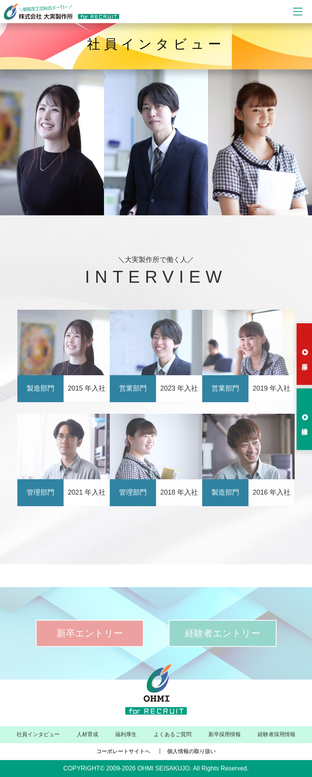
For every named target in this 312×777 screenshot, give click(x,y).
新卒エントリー (90, 642)
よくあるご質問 (172, 734)
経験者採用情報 (276, 734)
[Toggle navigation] (297, 11)
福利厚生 (126, 734)
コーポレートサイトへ (123, 751)
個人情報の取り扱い (191, 751)
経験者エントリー (222, 642)
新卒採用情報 (224, 734)
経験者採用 (305, 418)
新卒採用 (305, 352)
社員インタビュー (38, 734)
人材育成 (87, 734)
